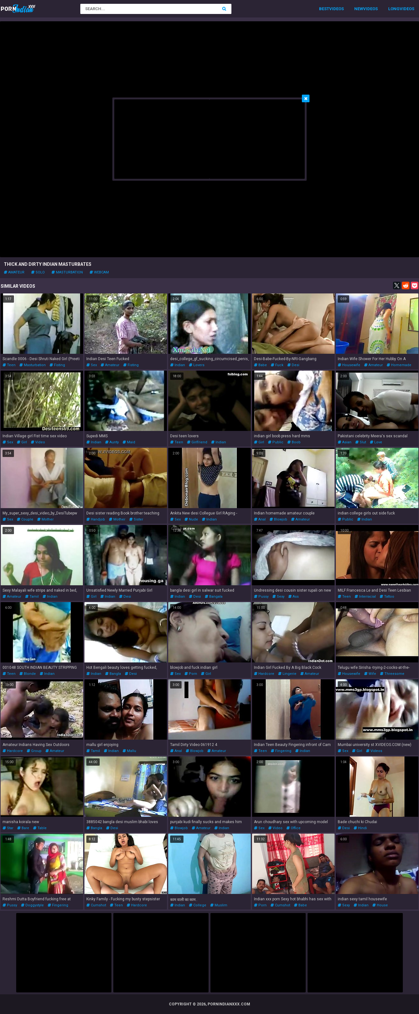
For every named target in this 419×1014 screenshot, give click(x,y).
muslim (218, 905)
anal (260, 519)
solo (38, 272)
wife (370, 674)
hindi (360, 828)
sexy (278, 596)
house (380, 905)
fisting (57, 365)
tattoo (387, 596)
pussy (261, 596)
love (376, 442)
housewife (349, 365)
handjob (95, 519)
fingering (281, 751)
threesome (392, 674)
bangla (113, 674)
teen (9, 365)
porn (190, 674)
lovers (196, 365)
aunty (112, 442)
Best (324, 8)
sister (136, 519)
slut (360, 442)
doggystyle (32, 905)
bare (23, 828)
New (358, 8)
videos (374, 751)
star (8, 828)
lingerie (287, 674)
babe (260, 365)
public (275, 442)
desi (293, 365)
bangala (214, 596)
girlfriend (197, 442)
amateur (14, 272)
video (38, 442)
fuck (277, 365)
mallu (129, 751)
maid (129, 442)
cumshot (96, 905)
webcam (99, 272)
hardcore (264, 674)
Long (394, 8)
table (40, 828)
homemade (399, 365)
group (34, 751)
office (293, 828)
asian (344, 442)
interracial (365, 596)
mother (45, 519)
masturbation (67, 272)
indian (177, 365)
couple (25, 519)
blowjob (278, 519)
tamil (32, 596)
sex (91, 365)
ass (293, 596)
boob (294, 442)
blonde (27, 674)
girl (22, 442)
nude (191, 519)
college (197, 905)
